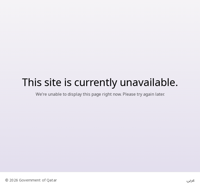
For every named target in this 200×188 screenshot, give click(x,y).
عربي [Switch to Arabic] (190, 180)
